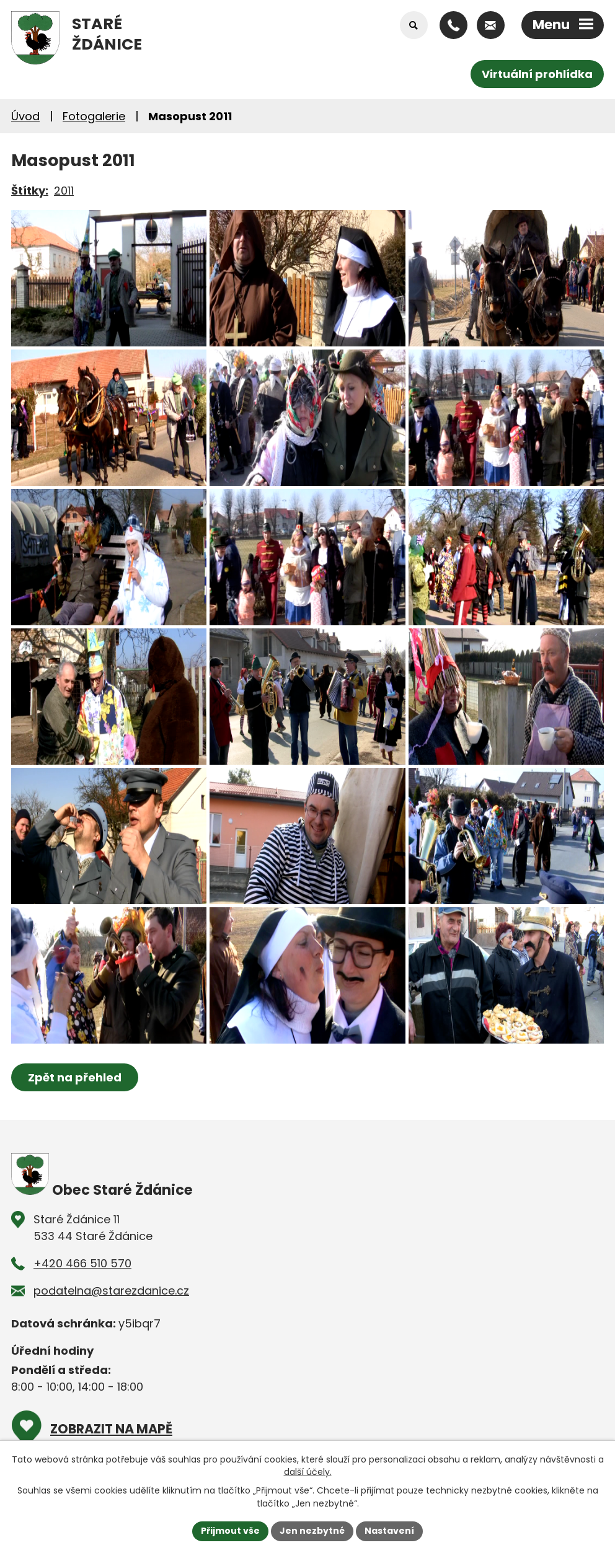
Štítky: (29, 190)
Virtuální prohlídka (537, 74)
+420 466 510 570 (82, 1263)
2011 (64, 190)
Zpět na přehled (75, 1077)
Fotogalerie (94, 116)
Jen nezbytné (312, 1530)
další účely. (308, 1472)
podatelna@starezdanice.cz (111, 1290)
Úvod (25, 116)
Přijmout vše (230, 1530)
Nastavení (389, 1530)
